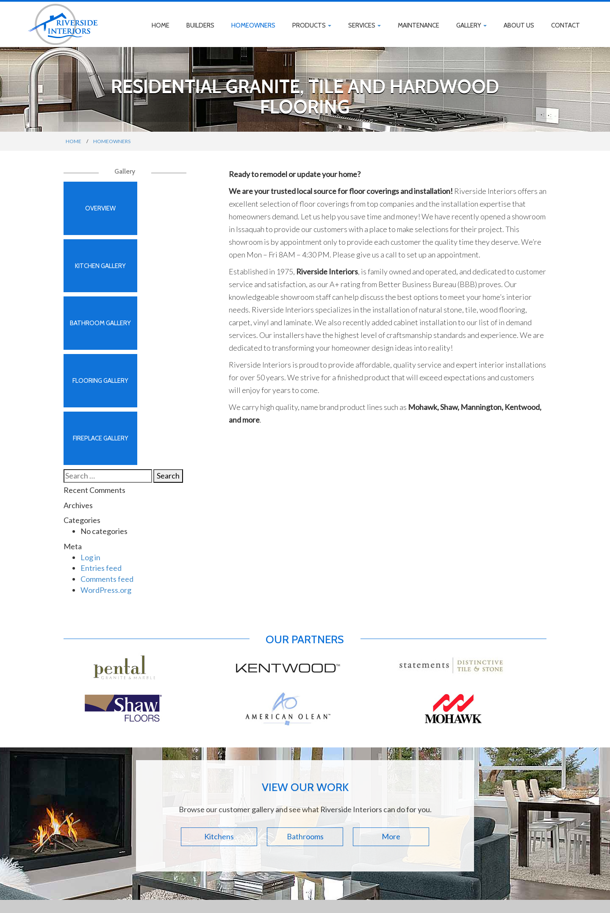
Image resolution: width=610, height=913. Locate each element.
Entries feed (101, 420)
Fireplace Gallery (93, 338)
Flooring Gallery (157, 275)
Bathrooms (305, 689)
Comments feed (106, 431)
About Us (519, 25)
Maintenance (418, 25)
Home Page (161, 789)
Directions (277, 810)
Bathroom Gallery (93, 274)
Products (311, 25)
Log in (90, 410)
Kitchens (219, 689)
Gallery (471, 25)
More (391, 689)
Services (364, 25)
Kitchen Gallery (156, 211)
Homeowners (253, 25)
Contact (565, 25)
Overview (93, 211)
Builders (200, 25)
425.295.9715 (281, 823)
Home (160, 25)
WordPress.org (105, 442)
